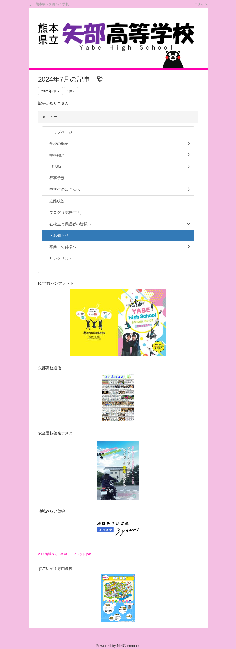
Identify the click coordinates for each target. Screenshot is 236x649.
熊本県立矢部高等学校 (52, 4)
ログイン (201, 4)
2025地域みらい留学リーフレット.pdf (64, 554)
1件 (71, 91)
